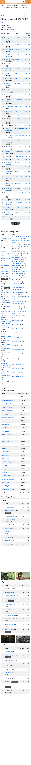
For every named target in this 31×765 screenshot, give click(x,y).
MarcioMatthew (19, 135)
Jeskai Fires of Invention (8, 479)
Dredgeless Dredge (17, 303)
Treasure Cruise (5, 258)
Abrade (3, 276)
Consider (7, 537)
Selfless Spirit (5, 292)
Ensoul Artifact (16, 341)
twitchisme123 (19, 202)
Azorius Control (16, 284)
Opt (6, 681)
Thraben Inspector (10, 544)
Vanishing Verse (5, 286)
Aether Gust (8, 525)
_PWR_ (17, 212)
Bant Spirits (8, 167)
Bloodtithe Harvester (11, 599)
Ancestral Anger (5, 344)
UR (6, 199)
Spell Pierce (4, 265)
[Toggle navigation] (28, 1)
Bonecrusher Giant (10, 604)
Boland (17, 59)
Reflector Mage (9, 615)
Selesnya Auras (16, 296)
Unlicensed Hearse (10, 510)
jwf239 (17, 116)
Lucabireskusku (19, 128)
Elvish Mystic (5, 246)
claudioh (17, 73)
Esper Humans (9, 49)
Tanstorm (17, 199)
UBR (6, 125)
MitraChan (18, 140)
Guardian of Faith (6, 307)
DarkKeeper (18, 90)
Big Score (4, 375)
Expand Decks (5, 22)
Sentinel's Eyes (5, 296)
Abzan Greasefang (17, 301)
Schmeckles (18, 183)
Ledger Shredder (9, 629)
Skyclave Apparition (10, 624)
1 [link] (15, 223)
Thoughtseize (8, 690)
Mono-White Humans (18, 292)
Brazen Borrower (6, 282)
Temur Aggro (9, 94)
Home (6, 14)
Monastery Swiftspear (11, 618)
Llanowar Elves (9, 540)
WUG (7, 44)
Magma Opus (5, 386)
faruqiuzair (18, 106)
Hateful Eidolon (5, 327)
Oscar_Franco (19, 156)
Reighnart (17, 162)
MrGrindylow (18, 147)
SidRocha (17, 188)
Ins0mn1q (17, 111)
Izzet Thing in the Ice (23, 236)
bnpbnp (17, 54)
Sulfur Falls (4, 311)
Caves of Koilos (5, 323)
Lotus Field (4, 367)
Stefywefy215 (19, 193)
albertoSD (18, 44)
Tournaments (15, 14)
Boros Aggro (9, 111)
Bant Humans (9, 183)
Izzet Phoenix (9, 64)
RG (6, 116)
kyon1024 (18, 125)
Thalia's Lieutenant (10, 610)
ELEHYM (17, 94)
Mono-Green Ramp (7, 410)
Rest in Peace (8, 685)
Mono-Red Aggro (7, 407)
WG (6, 156)
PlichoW (17, 159)
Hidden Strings (16, 364)
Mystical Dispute (9, 516)
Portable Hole (9, 507)
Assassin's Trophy (6, 348)
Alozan (17, 49)
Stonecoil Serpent (6, 340)
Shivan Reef (4, 352)
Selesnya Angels (16, 251)
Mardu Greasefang (17, 287)
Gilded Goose (5, 371)
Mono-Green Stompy (18, 245)
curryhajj (17, 83)
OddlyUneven (19, 151)
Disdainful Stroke (6, 238)
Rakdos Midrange (7, 462)
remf (16, 167)
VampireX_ (18, 207)
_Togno (17, 217)
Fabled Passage (5, 332)
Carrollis (17, 68)
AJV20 (17, 38)
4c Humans (8, 78)
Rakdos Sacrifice (6, 475)
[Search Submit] (23, 2)
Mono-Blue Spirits (17, 282)
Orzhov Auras (9, 106)
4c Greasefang (9, 59)
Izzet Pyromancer (17, 353)
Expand (27, 38)
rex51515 (17, 171)
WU (6, 159)
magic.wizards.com (10, 29)
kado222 (17, 119)
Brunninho (18, 64)
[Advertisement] (17, 558)
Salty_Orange (18, 176)
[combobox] (12, 2)
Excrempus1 (18, 99)
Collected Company (10, 531)
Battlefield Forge (6, 336)
